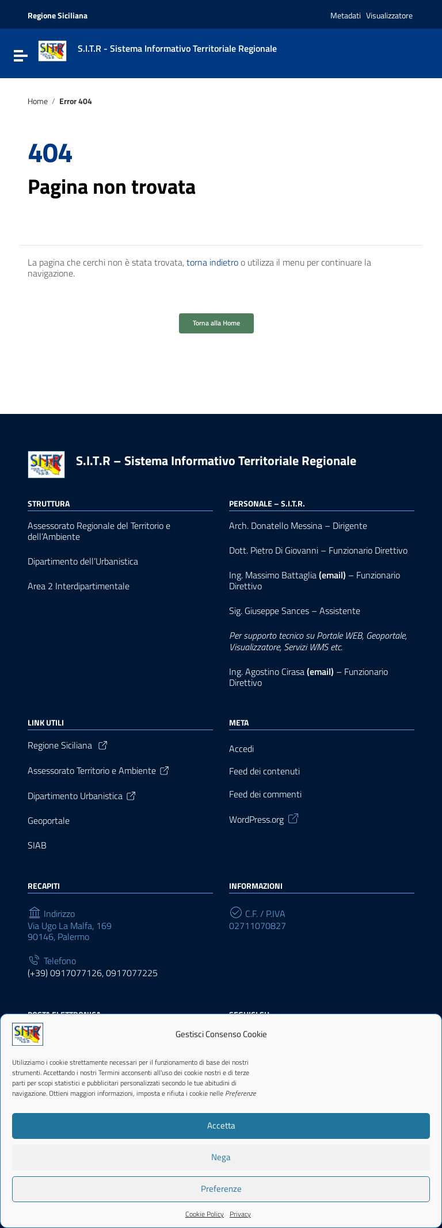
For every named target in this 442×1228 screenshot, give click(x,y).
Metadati (345, 15)
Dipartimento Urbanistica (82, 796)
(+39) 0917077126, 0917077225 (93, 973)
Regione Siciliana (68, 745)
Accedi (241, 748)
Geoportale (49, 820)
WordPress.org (264, 818)
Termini (109, 1075)
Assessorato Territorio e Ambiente (99, 770)
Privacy (240, 1217)
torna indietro (212, 262)
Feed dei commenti (265, 794)
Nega (221, 1160)
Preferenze (221, 1192)
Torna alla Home (216, 322)
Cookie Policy (204, 1217)
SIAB (37, 845)
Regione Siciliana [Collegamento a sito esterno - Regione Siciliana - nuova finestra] (57, 15)
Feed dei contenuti (264, 771)
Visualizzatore (389, 15)
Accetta (221, 1128)
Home (38, 101)
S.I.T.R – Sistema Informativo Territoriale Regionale (216, 460)
